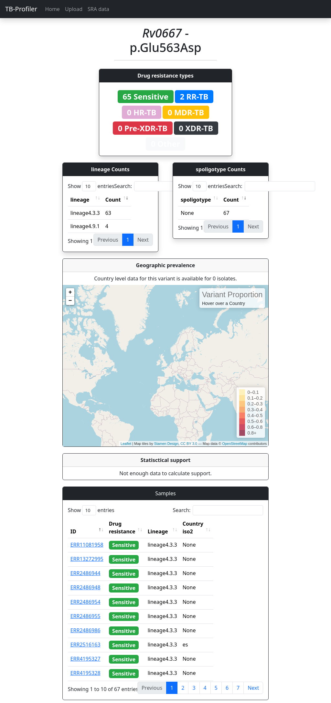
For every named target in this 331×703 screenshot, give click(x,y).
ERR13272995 (86, 551)
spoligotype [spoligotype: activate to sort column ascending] (196, 199)
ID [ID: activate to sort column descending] (73, 523)
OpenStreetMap (234, 444)
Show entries (91, 186)
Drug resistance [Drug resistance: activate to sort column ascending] (129, 523)
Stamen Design (166, 444)
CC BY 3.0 (188, 444)
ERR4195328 (85, 665)
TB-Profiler (21, 9)
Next (253, 680)
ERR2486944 (85, 565)
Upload (73, 9)
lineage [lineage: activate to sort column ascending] (80, 199)
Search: (159, 186)
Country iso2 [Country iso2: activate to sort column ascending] (213, 523)
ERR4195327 (85, 651)
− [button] (70, 301)
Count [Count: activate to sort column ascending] (113, 199)
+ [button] (70, 292)
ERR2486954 (85, 594)
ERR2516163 (85, 636)
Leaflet (126, 444)
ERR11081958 (86, 536)
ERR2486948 (85, 579)
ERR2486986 (85, 622)
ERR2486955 (85, 608)
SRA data (98, 9)
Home (52, 9)
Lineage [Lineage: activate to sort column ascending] (172, 523)
